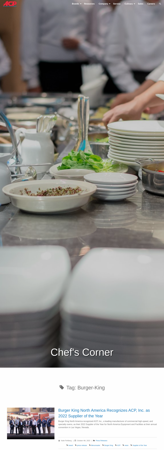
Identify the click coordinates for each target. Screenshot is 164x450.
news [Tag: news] (126, 445)
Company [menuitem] (103, 4)
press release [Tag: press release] (82, 445)
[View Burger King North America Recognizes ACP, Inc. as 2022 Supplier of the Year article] (30, 423)
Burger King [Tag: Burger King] (108, 445)
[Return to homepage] (9, 4)
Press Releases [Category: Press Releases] (101, 441)
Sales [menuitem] (140, 4)
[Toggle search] (160, 3)
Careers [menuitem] (151, 4)
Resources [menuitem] (89, 4)
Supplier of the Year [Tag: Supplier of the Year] (140, 445)
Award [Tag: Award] (70, 445)
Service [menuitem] (116, 4)
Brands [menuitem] (75, 4)
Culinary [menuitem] (129, 4)
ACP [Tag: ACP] (118, 445)
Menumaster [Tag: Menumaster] (95, 445)
